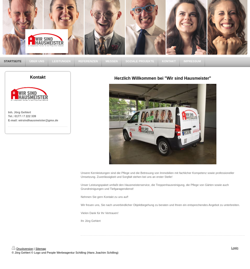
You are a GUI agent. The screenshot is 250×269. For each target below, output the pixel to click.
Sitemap (40, 248)
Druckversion (22, 248)
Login (234, 247)
